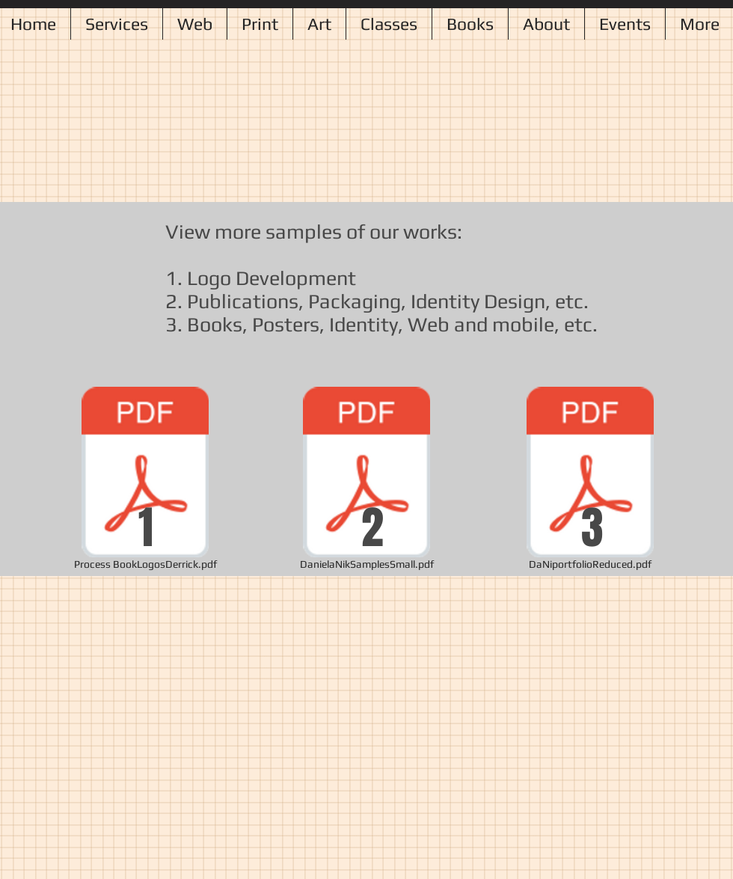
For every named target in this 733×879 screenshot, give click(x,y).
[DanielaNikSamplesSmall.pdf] (366, 481)
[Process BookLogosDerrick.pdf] (145, 481)
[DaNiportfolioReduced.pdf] (590, 481)
